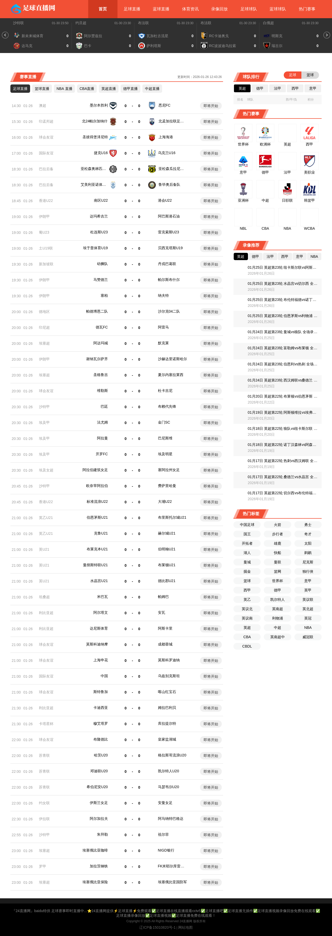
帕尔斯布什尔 (169, 280)
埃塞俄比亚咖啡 (95, 850)
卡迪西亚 (100, 708)
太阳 (308, 543)
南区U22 (101, 200)
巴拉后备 (46, 169)
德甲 (277, 590)
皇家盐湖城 (167, 739)
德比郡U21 (167, 581)
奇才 (308, 534)
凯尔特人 (277, 599)
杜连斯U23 (99, 232)
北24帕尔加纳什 (95, 121)
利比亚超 (46, 613)
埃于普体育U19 (95, 248)
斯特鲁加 (100, 692)
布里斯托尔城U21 (172, 517)
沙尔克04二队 (169, 311)
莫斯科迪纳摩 (97, 644)
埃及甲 (44, 422)
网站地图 (185, 927)
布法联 (143, 23)
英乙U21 (46, 518)
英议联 (307, 599)
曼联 (277, 562)
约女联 (44, 803)
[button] (5, 35)
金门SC (164, 422)
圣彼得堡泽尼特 (95, 137)
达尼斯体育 (99, 628)
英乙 (247, 599)
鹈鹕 (308, 553)
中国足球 (247, 525)
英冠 (308, 618)
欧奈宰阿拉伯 (97, 486)
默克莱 (163, 343)
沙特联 (18, 23)
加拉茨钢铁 (99, 866)
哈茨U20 (101, 755)
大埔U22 (165, 501)
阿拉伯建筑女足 (95, 470)
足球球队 (248, 9)
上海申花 (100, 660)
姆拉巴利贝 (167, 708)
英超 (247, 627)
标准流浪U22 (97, 501)
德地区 (44, 311)
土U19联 (46, 248)
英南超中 (277, 637)
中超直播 (152, 89)
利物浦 (277, 618)
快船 (277, 553)
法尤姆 (102, 422)
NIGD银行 (166, 850)
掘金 (247, 571)
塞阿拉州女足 (169, 470)
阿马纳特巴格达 (170, 818)
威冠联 (307, 637)
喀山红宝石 (167, 692)
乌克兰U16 (167, 153)
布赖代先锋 (167, 406)
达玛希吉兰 (99, 216)
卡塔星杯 (46, 724)
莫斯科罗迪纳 (169, 660)
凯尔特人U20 (168, 771)
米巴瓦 (102, 597)
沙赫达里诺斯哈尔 (172, 359)
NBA (308, 627)
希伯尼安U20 (97, 787)
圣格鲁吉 (100, 375)
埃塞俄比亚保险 (95, 882)
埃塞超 (44, 343)
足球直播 (132, 9)
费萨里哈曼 (167, 486)
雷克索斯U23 (168, 232)
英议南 (247, 618)
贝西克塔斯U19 (170, 248)
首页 (103, 9)
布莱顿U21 (167, 565)
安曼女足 (165, 803)
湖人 (247, 553)
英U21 (44, 549)
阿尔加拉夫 (99, 818)
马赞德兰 (100, 280)
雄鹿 (277, 543)
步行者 (277, 534)
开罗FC (102, 454)
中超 (277, 627)
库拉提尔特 (167, 723)
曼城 (247, 562)
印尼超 (44, 327)
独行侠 (307, 571)
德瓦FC (102, 327)
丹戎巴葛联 (167, 264)
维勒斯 (102, 390)
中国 (104, 676)
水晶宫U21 (99, 581)
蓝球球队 (277, 9)
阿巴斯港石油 (169, 216)
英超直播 (108, 89)
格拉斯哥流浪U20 (172, 755)
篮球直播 (42, 89)
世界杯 (277, 581)
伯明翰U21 (167, 549)
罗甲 (42, 866)
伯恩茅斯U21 (97, 517)
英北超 (307, 609)
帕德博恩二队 (97, 311)
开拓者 (247, 543)
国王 (247, 534)
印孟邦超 (46, 121)
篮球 (247, 581)
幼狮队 (102, 264)
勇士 (308, 525)
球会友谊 (46, 137)
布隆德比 (100, 739)
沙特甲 (44, 407)
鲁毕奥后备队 (169, 184)
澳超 (42, 105)
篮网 (277, 571)
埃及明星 (165, 454)
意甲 (308, 581)
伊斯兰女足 (99, 803)
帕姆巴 (163, 597)
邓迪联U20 (99, 771)
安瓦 (161, 612)
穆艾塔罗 (100, 723)
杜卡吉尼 (165, 390)
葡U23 (44, 232)
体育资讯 (190, 9)
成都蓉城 (165, 644)
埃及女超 (46, 470)
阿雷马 (163, 327)
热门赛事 (307, 9)
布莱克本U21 (97, 549)
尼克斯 (307, 562)
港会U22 (165, 200)
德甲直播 (130, 89)
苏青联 (44, 755)
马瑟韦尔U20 (168, 787)
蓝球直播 (161, 9)
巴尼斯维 (165, 438)
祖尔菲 (163, 834)
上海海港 (165, 137)
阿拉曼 (102, 438)
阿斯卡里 (165, 628)
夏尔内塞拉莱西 (170, 375)
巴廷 (104, 406)
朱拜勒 (102, 834)
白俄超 (268, 23)
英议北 (247, 609)
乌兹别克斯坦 (169, 676)
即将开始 (211, 106)
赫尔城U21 (167, 533)
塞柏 (104, 295)
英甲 (308, 590)
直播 (64, 88)
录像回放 (219, 9)
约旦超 (80, 23)
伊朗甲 (44, 216)
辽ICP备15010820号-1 (157, 927)
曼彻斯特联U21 (95, 565)
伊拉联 (44, 819)
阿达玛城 (100, 343)
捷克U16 (101, 153)
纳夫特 (163, 295)
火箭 (277, 525)
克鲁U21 (101, 533)
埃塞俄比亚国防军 (172, 882)
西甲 (247, 590)
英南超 (277, 609)
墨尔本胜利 (99, 105)
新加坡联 (46, 264)
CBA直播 (87, 89)
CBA (247, 637)
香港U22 (46, 201)
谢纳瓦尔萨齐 (97, 359)
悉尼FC (164, 105)
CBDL (247, 646)
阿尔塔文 (100, 612)
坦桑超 (44, 597)
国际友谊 (46, 153)
